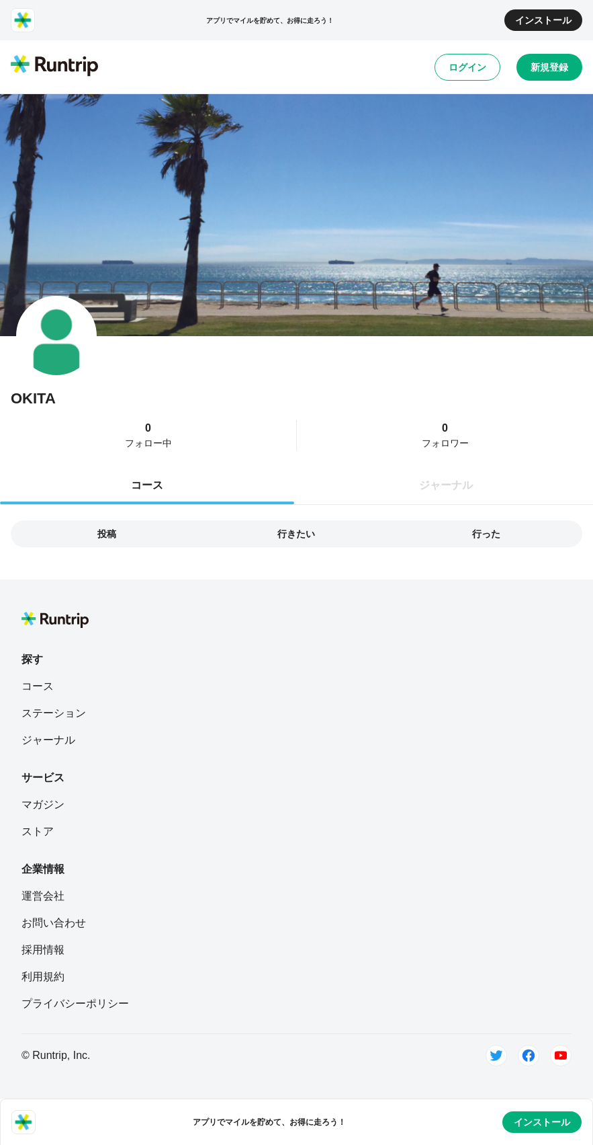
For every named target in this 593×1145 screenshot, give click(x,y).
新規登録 (549, 67)
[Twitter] (496, 1055)
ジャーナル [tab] (446, 485)
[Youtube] (561, 1055)
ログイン (467, 67)
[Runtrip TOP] (54, 66)
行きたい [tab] (296, 533)
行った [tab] (486, 533)
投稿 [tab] (106, 533)
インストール (543, 20)
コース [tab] (147, 485)
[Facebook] (528, 1055)
